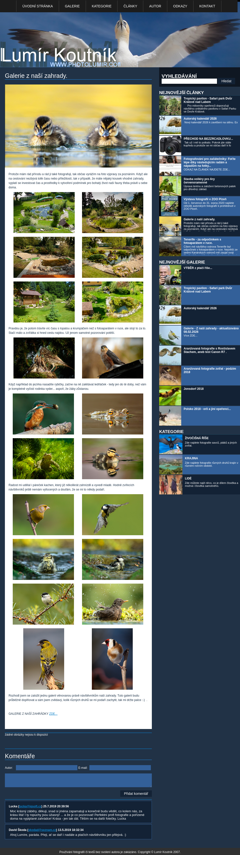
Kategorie (102, 6)
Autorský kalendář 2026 (200, 118)
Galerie (72, 6)
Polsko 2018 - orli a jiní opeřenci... (207, 409)
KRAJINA (191, 458)
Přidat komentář (136, 794)
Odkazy (180, 6)
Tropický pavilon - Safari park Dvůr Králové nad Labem (208, 100)
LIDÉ (188, 478)
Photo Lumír (63, 40)
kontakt (207, 6)
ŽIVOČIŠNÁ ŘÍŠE (197, 438)
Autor (155, 6)
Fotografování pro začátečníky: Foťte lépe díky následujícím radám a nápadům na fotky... (210, 162)
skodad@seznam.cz (42, 830)
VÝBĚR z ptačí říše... (198, 268)
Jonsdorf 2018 (194, 389)
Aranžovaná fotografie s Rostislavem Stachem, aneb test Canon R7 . (209, 350)
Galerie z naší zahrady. (199, 219)
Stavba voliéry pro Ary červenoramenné (199, 180)
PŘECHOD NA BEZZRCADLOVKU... (208, 138)
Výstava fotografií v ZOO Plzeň (205, 199)
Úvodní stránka (37, 6)
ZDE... (53, 713)
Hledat (226, 81)
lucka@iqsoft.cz (30, 806)
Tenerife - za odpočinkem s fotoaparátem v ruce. (202, 241)
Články (130, 6)
